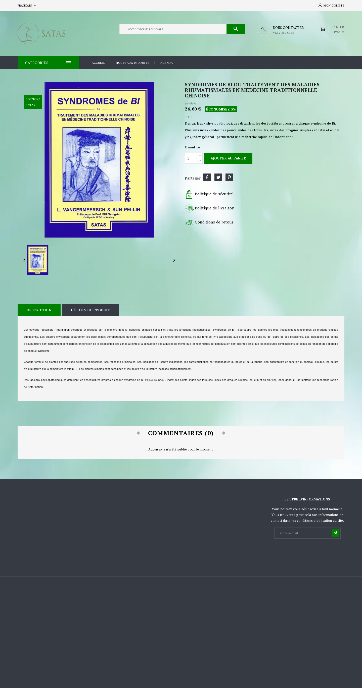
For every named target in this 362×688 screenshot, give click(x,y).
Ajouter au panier (228, 158)
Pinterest (229, 177)
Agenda (166, 62)
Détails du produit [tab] (89, 309)
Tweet (218, 177)
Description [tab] (39, 309)
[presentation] (313, 551)
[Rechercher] (182, 30)
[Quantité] (191, 157)
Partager (207, 177)
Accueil (98, 62)
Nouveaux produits (133, 62)
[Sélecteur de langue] (27, 5)
